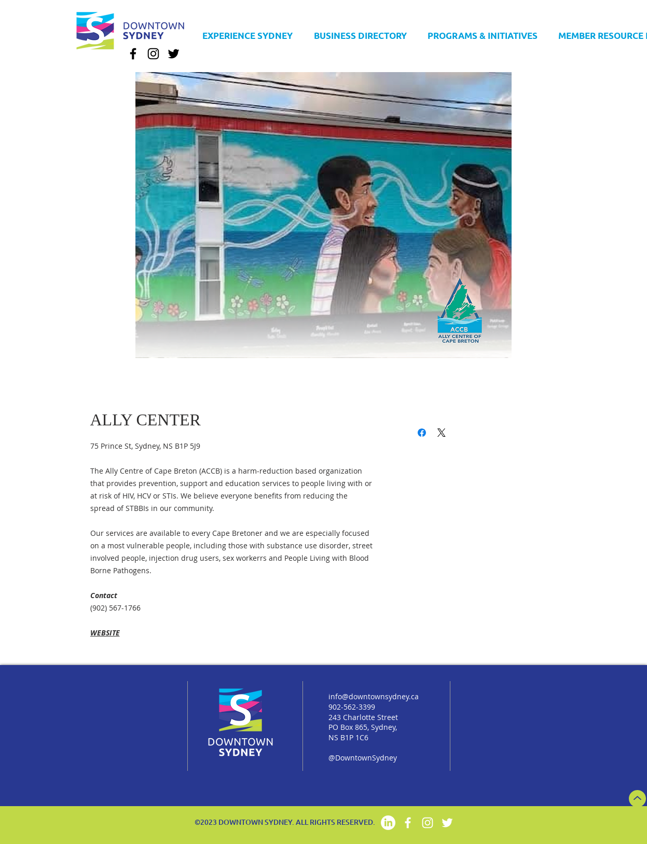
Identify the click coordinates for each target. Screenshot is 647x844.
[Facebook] (133, 53)
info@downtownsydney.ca (373, 696)
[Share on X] (441, 432)
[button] (360, 30)
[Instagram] (153, 53)
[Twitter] (173, 53)
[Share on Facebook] (422, 432)
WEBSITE (105, 633)
